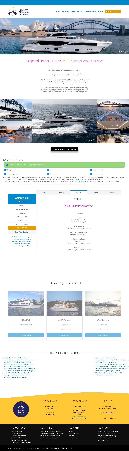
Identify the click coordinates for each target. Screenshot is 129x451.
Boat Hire (65, 11)
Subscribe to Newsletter (105, 438)
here (25, 179)
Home (58, 11)
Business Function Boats (18, 436)
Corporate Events (90, 11)
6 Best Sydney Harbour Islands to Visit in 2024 (108, 373)
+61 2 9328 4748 (108, 413)
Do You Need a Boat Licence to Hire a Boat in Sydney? (19, 371)
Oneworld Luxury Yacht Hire (22, 243)
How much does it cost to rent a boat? (51, 433)
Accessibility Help (103, 440)
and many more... (98, 174)
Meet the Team (73, 433)
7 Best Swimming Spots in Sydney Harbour (107, 371)
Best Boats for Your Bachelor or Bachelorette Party (19, 364)
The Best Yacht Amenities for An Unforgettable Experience (112, 360)
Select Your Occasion (22, 232)
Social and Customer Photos (106, 433)
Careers (71, 436)
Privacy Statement (66, 448)
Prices (45, 192)
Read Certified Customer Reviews (108, 431)
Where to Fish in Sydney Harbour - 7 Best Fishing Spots (19, 368)
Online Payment (74, 438)
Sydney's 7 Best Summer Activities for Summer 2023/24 (111, 364)
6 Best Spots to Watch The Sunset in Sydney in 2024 (19, 375)
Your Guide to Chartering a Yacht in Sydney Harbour (18, 360)
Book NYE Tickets (16, 438)
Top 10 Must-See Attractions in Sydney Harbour (17, 362)
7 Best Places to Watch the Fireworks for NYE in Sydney (111, 368)
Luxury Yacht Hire (76, 11)
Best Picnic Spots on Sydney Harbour (106, 375)
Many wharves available (79, 416)
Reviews (95, 192)
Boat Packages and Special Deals (21, 442)
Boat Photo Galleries (17, 431)
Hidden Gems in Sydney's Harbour (105, 358)
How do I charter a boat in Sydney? (50, 431)
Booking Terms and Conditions (49, 438)
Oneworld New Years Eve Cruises (22, 241)
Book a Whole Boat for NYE (19, 440)
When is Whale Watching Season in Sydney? (16, 373)
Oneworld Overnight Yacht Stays (22, 246)
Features (61, 192)
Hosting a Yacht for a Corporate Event (106, 362)
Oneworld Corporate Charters (22, 239)
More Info (112, 192)
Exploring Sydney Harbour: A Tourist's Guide (16, 358)
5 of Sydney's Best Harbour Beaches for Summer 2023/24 (112, 366)
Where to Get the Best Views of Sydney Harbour (17, 366)
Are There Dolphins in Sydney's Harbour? (15, 377)
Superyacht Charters (17, 433)
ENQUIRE (108, 11)
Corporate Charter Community (107, 436)
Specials (78, 192)
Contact (101, 11)
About (71, 431)
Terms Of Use (55, 448)
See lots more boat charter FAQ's (50, 436)
